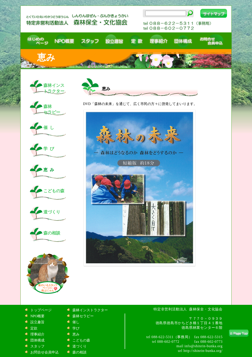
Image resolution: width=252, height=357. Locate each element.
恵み (75, 334)
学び (75, 328)
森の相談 (79, 352)
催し (75, 322)
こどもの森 (81, 340)
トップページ (40, 310)
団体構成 (37, 340)
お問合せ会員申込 (44, 352)
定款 (33, 328)
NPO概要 (37, 316)
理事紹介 (37, 334)
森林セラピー (83, 316)
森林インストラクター (90, 310)
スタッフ (37, 346)
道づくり (79, 346)
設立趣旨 (37, 322)
